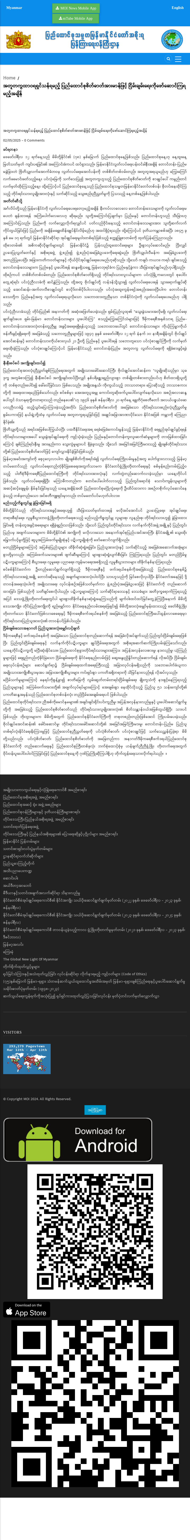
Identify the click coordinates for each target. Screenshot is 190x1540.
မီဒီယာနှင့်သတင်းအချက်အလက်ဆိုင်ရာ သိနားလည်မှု (41, 935)
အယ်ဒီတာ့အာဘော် (17, 928)
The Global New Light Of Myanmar (30, 1002)
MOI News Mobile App (78, 8)
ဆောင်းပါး (10, 921)
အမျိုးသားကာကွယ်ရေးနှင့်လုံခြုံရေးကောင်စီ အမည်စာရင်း (45, 832)
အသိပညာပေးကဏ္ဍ (17, 913)
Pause (9, 143)
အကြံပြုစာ (95, 1152)
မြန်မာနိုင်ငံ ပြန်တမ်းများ (21, 884)
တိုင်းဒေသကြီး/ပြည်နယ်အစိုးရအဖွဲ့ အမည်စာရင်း (38, 862)
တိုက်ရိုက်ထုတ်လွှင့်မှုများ (21, 1009)
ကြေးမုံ (8, 994)
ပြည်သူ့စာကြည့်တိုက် (19, 906)
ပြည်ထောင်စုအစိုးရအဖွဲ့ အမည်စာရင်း (30, 840)
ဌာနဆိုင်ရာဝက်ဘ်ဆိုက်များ (23, 899)
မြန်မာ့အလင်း (13, 987)
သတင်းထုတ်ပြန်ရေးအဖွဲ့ (21, 869)
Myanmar (14, 7)
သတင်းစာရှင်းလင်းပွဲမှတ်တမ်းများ (28, 891)
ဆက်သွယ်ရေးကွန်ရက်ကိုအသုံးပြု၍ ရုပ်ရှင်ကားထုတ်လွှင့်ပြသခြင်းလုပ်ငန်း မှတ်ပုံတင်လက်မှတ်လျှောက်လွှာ (81, 1038)
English (178, 7)
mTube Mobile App (78, 18)
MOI (26, 1141)
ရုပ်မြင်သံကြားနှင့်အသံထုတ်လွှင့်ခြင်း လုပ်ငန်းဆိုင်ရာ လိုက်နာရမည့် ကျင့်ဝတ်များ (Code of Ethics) (75, 1016)
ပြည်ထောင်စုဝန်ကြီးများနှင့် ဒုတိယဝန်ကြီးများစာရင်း (41, 854)
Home (9, 78)
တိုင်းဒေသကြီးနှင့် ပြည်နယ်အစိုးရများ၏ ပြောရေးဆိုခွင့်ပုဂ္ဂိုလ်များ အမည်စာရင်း (60, 876)
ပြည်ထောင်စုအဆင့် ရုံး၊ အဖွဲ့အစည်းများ (32, 847)
